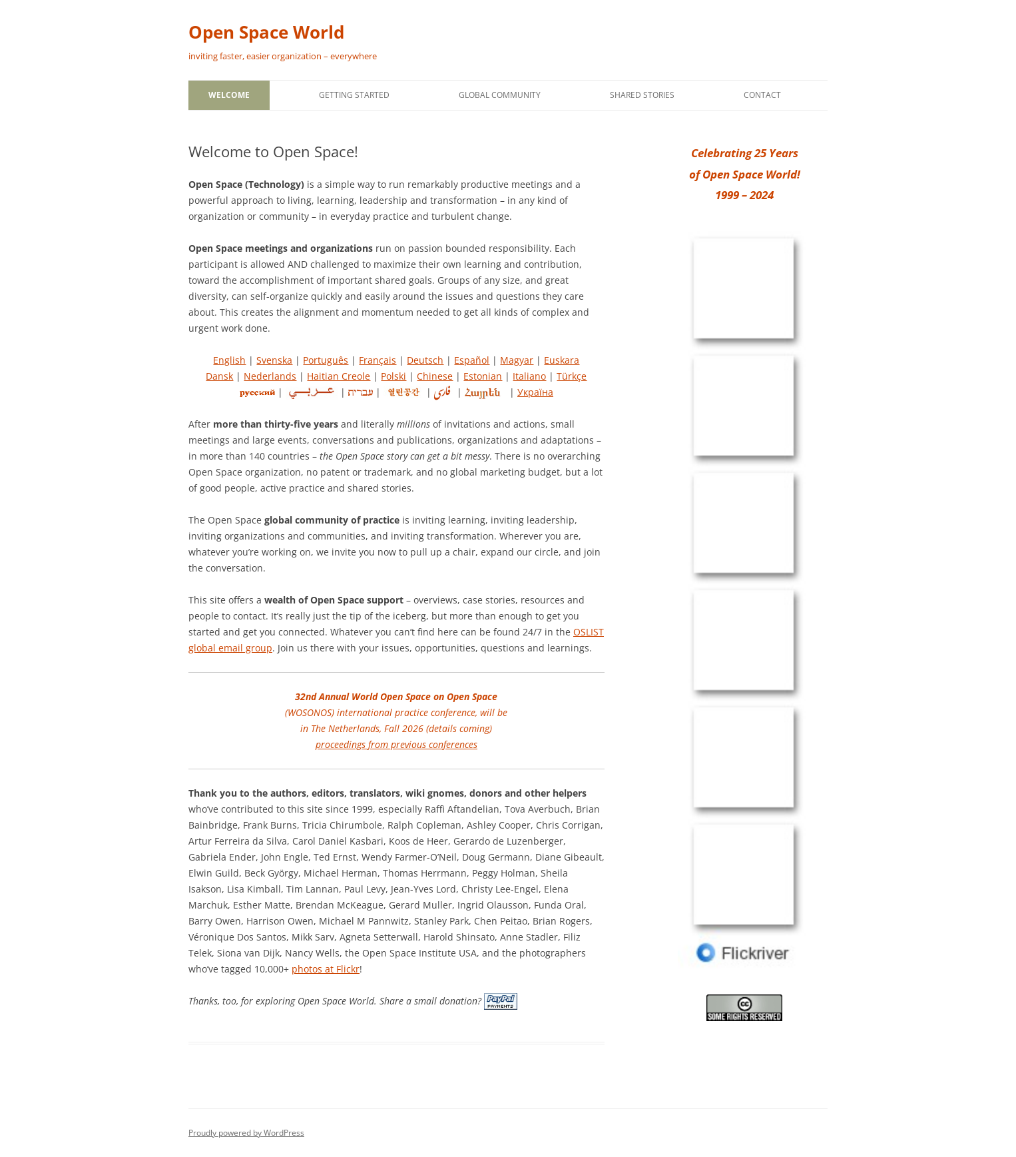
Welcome (229, 95)
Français (377, 360)
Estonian (482, 376)
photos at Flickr (326, 969)
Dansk (219, 376)
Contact (762, 95)
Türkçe (572, 376)
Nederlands (270, 376)
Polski (393, 376)
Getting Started (354, 95)
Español (471, 360)
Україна (535, 392)
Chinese (435, 376)
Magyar (516, 360)
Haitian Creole (338, 376)
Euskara (561, 360)
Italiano (529, 376)
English (229, 360)
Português (325, 360)
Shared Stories (642, 95)
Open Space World (266, 32)
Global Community (500, 95)
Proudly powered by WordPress (246, 1132)
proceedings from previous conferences (396, 744)
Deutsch (425, 360)
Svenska (274, 360)
